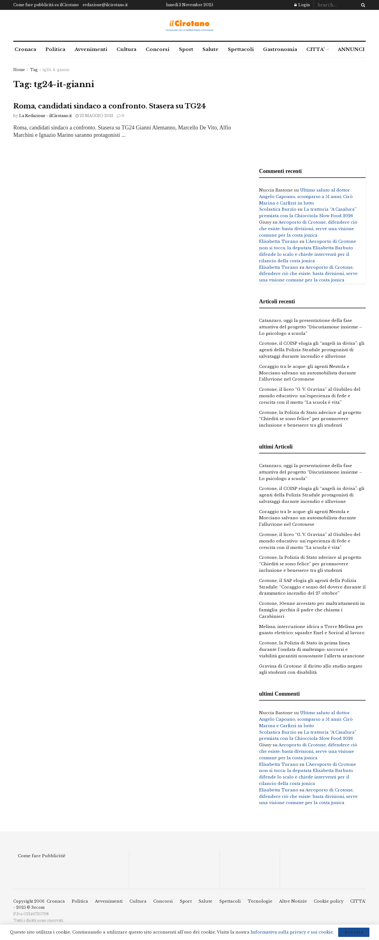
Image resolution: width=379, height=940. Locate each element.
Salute (210, 49)
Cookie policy (328, 901)
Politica (55, 49)
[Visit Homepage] (190, 25)
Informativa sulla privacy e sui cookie (292, 932)
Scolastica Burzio (277, 209)
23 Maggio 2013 (94, 115)
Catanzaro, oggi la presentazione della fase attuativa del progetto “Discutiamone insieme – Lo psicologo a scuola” (310, 327)
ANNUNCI (351, 49)
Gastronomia (280, 49)
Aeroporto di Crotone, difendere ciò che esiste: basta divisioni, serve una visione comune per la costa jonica (308, 229)
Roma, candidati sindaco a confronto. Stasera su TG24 (109, 106)
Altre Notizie (293, 901)
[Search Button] (362, 5)
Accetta (353, 932)
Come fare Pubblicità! (41, 855)
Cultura (126, 49)
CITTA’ (315, 49)
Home (19, 69)
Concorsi (157, 49)
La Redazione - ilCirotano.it (45, 115)
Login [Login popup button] (302, 4)
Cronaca (25, 49)
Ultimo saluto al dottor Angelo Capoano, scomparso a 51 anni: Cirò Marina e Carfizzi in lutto (306, 197)
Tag (34, 69)
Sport (186, 49)
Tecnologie (260, 901)
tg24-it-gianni (56, 69)
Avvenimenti (91, 49)
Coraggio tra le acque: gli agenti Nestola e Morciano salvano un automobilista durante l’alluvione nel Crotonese (307, 373)
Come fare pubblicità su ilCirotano (46, 4)
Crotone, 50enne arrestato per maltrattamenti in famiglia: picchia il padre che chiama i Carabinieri (312, 610)
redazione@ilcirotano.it (105, 4)
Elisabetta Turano (278, 241)
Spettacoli (241, 49)
